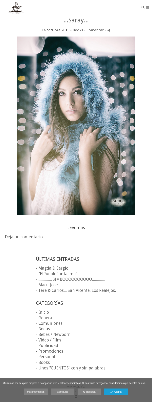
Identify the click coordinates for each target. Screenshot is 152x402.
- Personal (45, 356)
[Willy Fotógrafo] (16, 7)
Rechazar (89, 392)
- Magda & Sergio (52, 268)
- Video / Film (48, 340)
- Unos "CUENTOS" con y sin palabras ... (72, 367)
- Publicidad (47, 345)
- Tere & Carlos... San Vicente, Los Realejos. (76, 290)
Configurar (62, 391)
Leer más (76, 227)
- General (44, 317)
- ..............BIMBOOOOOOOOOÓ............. (70, 279)
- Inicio (42, 312)
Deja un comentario (24, 236)
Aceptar (116, 392)
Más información (36, 391)
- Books (43, 362)
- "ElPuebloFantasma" (56, 273)
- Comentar (94, 30)
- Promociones (49, 351)
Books (78, 30)
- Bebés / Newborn (53, 334)
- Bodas (43, 328)
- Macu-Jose (47, 284)
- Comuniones (49, 323)
